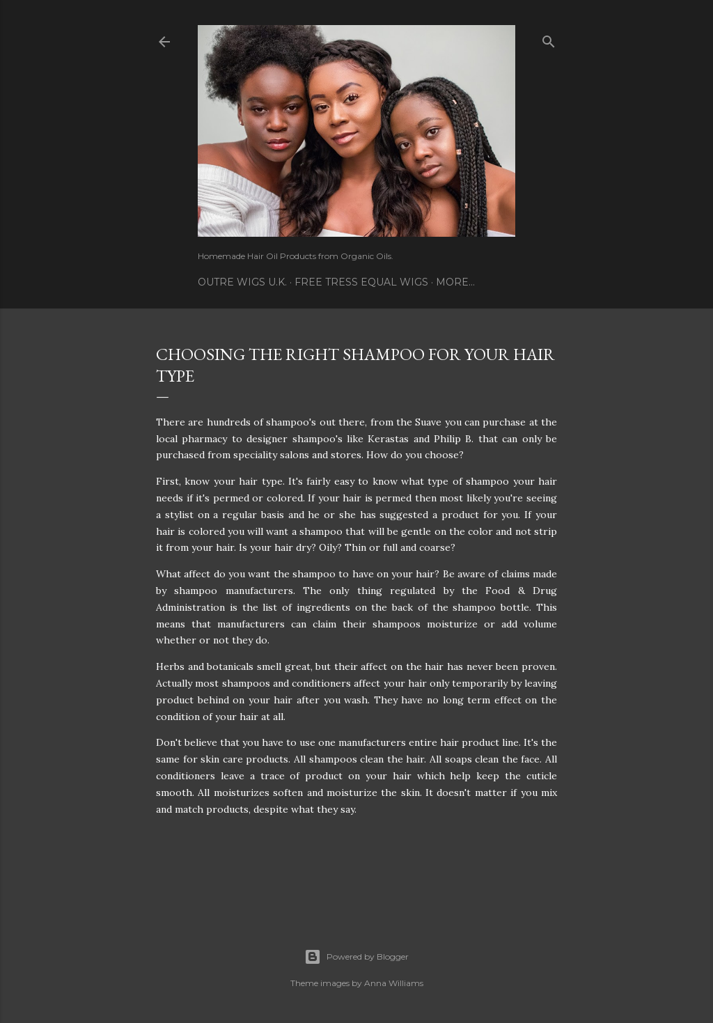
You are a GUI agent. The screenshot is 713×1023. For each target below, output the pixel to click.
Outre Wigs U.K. (242, 282)
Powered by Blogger (356, 956)
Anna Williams (393, 983)
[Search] (548, 38)
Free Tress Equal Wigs (361, 282)
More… (455, 282)
